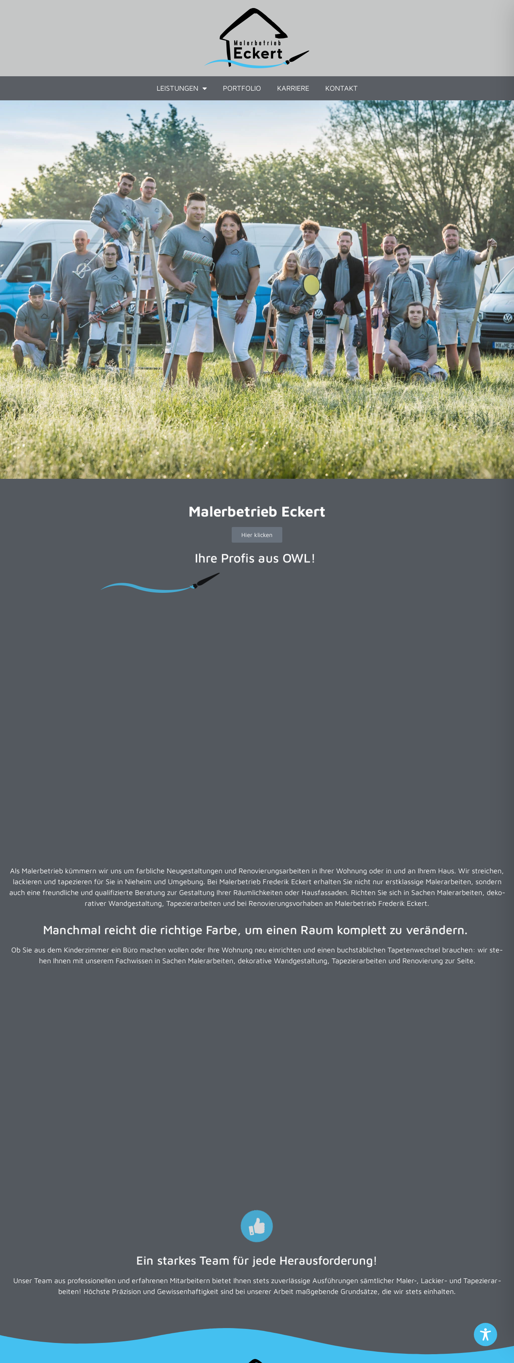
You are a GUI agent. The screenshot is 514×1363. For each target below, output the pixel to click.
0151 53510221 (267, 1240)
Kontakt (341, 88)
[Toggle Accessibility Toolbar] (485, 1334)
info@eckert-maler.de (269, 1251)
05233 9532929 (265, 1229)
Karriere (293, 88)
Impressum (179, 1345)
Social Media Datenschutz (311, 1345)
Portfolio (242, 88)
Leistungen (182, 88)
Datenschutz (233, 1345)
